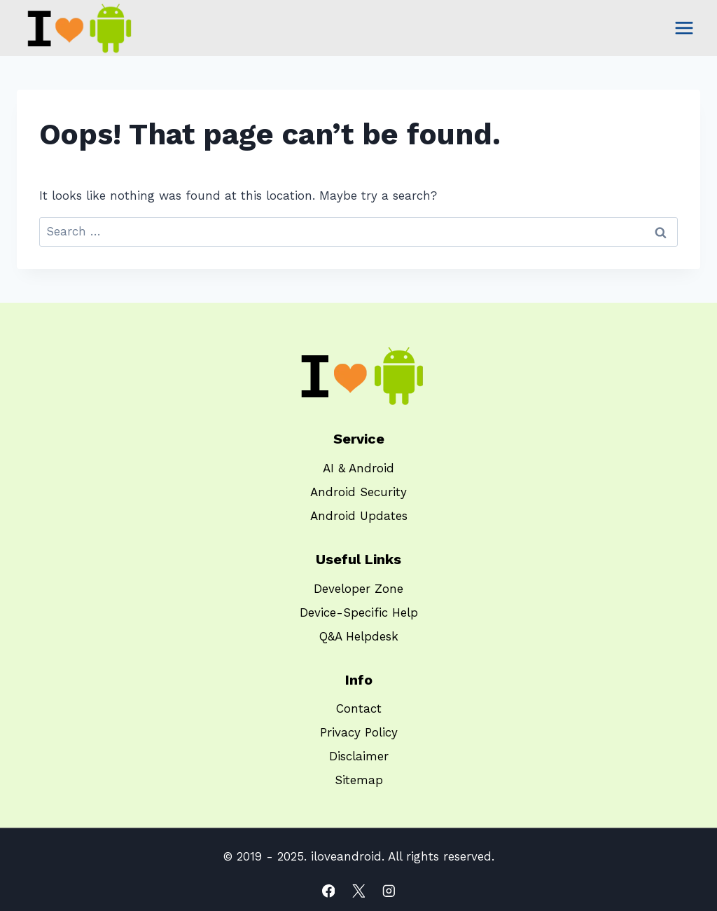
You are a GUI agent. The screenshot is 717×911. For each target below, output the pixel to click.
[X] (358, 891)
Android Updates (359, 516)
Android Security (358, 492)
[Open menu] (683, 27)
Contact (359, 708)
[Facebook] (328, 891)
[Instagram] (388, 891)
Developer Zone (358, 589)
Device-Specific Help (359, 612)
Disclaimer (359, 756)
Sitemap (359, 780)
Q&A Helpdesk (358, 636)
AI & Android (358, 468)
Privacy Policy (359, 732)
